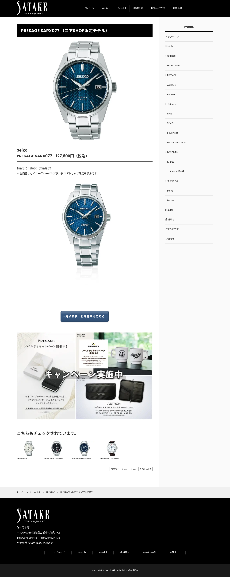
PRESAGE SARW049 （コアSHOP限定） (109, 458)
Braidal (122, 8)
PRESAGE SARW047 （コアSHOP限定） (82, 458)
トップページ (87, 8)
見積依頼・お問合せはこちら (85, 316)
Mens (133, 469)
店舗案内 (138, 8)
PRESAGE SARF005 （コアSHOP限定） (53, 458)
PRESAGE (115, 469)
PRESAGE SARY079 (22, 458)
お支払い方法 (158, 8)
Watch (106, 8)
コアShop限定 (145, 469)
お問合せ (177, 8)
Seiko (124, 469)
